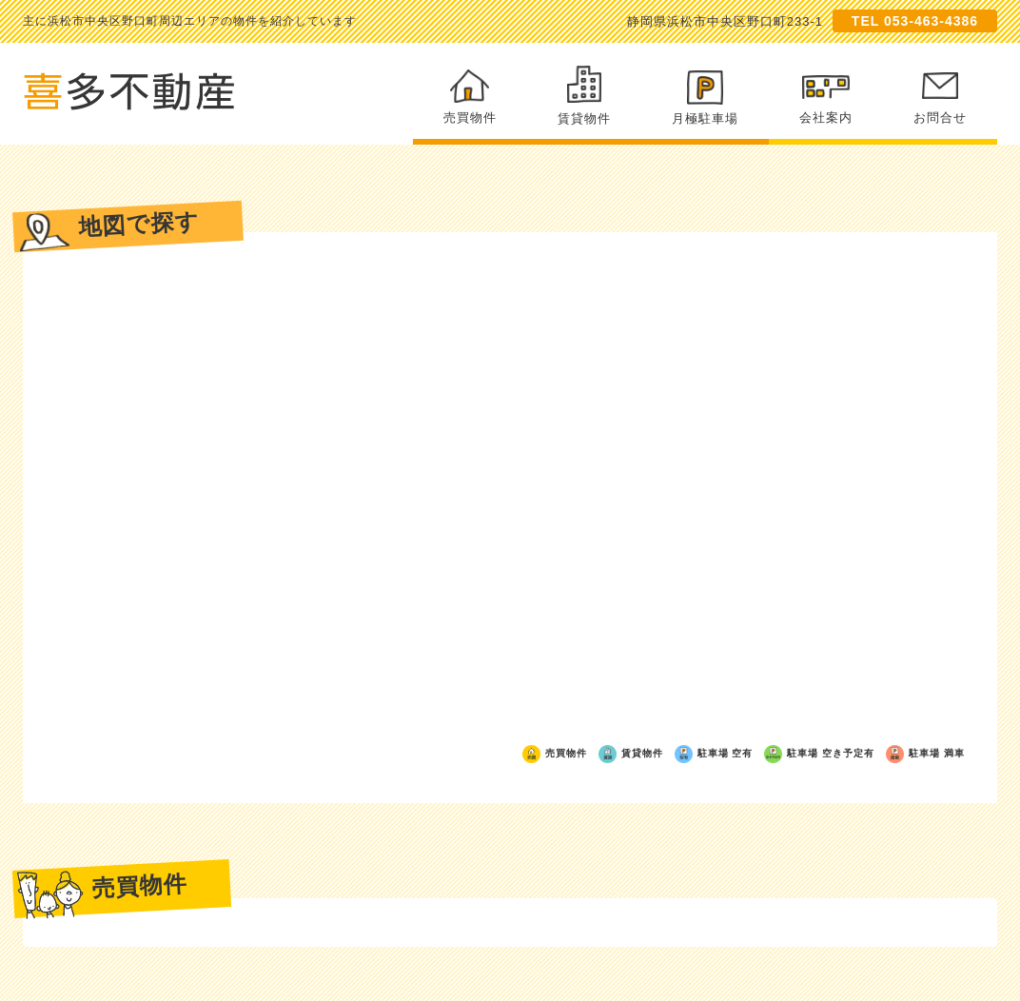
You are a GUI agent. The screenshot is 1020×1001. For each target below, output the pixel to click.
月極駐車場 (705, 98)
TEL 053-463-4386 (915, 21)
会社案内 (826, 100)
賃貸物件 (584, 96)
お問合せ (940, 98)
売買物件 (470, 97)
